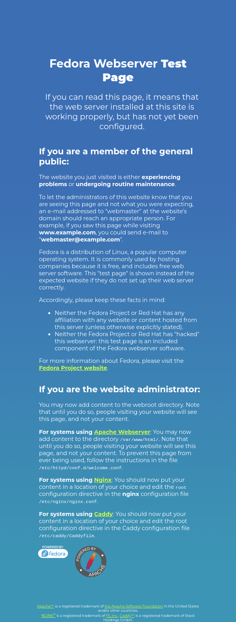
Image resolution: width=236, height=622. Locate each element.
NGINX (48, 615)
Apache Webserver (122, 431)
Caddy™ (127, 615)
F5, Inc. (112, 615)
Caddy (103, 514)
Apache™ (45, 606)
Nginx (103, 479)
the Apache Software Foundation (133, 606)
